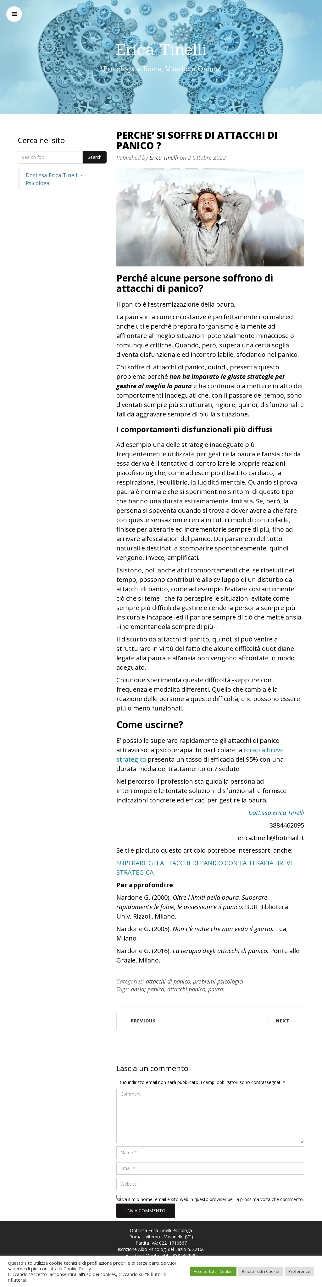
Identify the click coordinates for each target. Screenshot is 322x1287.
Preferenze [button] (299, 1271)
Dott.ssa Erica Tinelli (276, 812)
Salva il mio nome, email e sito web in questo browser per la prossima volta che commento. (210, 1199)
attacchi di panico (168, 981)
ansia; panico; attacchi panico (168, 989)
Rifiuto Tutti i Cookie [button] (260, 1271)
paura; (216, 989)
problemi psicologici (218, 981)
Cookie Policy (77, 1268)
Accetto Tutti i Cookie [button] (213, 1271)
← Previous (140, 1021)
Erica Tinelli (161, 49)
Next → (286, 1021)
